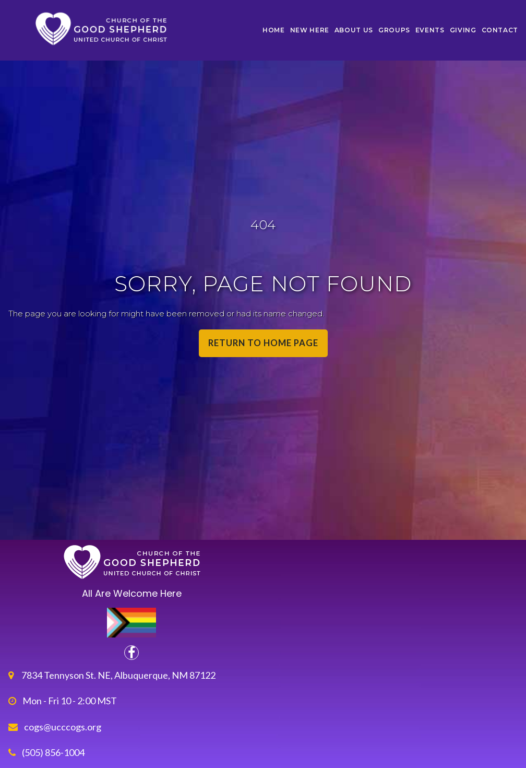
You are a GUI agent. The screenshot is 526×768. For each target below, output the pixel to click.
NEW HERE (309, 30)
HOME (273, 30)
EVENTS (430, 30)
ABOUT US (353, 30)
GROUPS (394, 30)
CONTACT (500, 30)
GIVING (463, 30)
